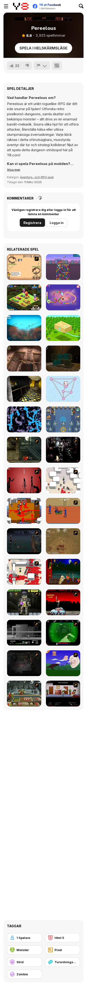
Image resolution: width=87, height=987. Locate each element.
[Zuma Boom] (63, 297)
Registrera (32, 223)
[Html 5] (62, 937)
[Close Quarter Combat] (24, 633)
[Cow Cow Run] (24, 297)
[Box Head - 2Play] (24, 572)
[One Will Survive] (24, 267)
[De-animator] (24, 480)
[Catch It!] (24, 328)
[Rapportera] (41, 65)
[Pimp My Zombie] (24, 602)
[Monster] (24, 950)
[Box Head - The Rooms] (24, 511)
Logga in (57, 223)
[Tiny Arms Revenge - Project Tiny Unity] (63, 267)
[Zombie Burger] (24, 694)
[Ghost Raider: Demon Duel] (63, 450)
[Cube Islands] (63, 328)
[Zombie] (24, 974)
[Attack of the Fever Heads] (63, 511)
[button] (13, 169)
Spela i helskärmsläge (43, 48)
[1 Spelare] (24, 937)
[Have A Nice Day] (63, 663)
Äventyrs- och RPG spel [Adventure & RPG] (37, 177)
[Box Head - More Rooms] (63, 480)
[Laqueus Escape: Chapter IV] (24, 358)
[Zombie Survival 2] (24, 450)
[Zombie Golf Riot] (63, 602)
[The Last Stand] (24, 541)
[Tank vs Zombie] (63, 419)
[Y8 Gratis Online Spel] (21, 6)
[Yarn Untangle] (63, 389)
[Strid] (24, 962)
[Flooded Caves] (24, 419)
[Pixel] (62, 950)
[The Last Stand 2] (24, 663)
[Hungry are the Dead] (63, 572)
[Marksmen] (63, 633)
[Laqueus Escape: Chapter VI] (24, 389)
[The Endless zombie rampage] (63, 541)
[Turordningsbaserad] (62, 962)
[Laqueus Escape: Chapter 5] (63, 358)
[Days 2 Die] (63, 694)
